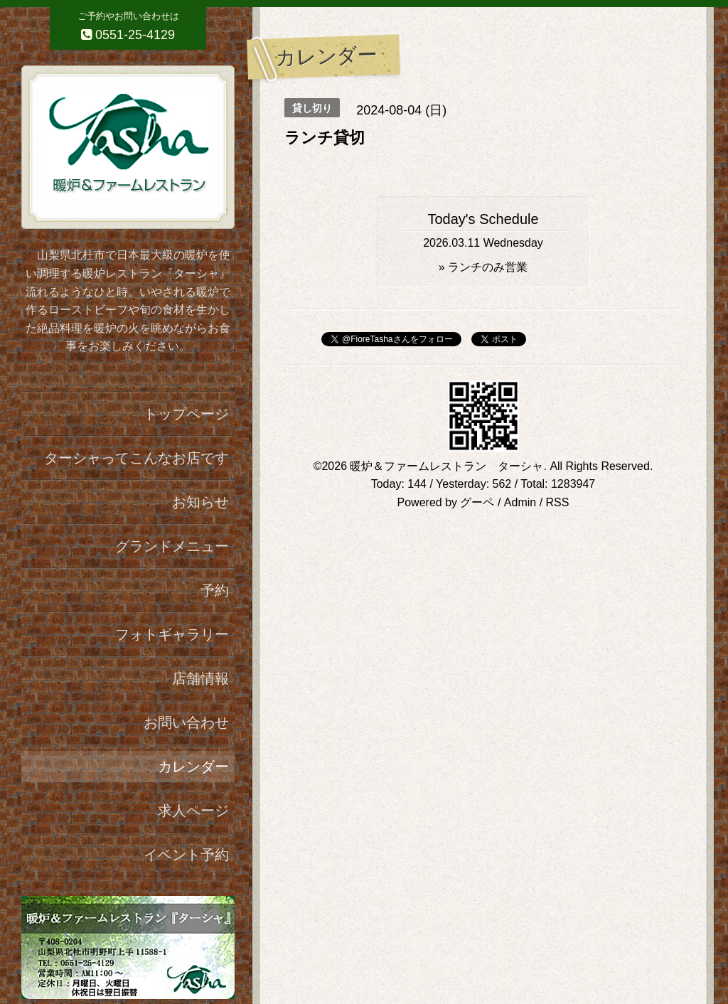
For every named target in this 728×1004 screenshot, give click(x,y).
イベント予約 (186, 855)
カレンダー (193, 766)
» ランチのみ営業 (483, 267)
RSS (557, 502)
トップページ (186, 414)
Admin (520, 502)
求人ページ (193, 810)
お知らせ (200, 502)
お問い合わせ (186, 722)
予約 (214, 590)
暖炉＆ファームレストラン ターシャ (446, 466)
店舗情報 (200, 678)
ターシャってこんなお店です (136, 458)
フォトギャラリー (172, 634)
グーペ (477, 502)
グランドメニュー (172, 546)
